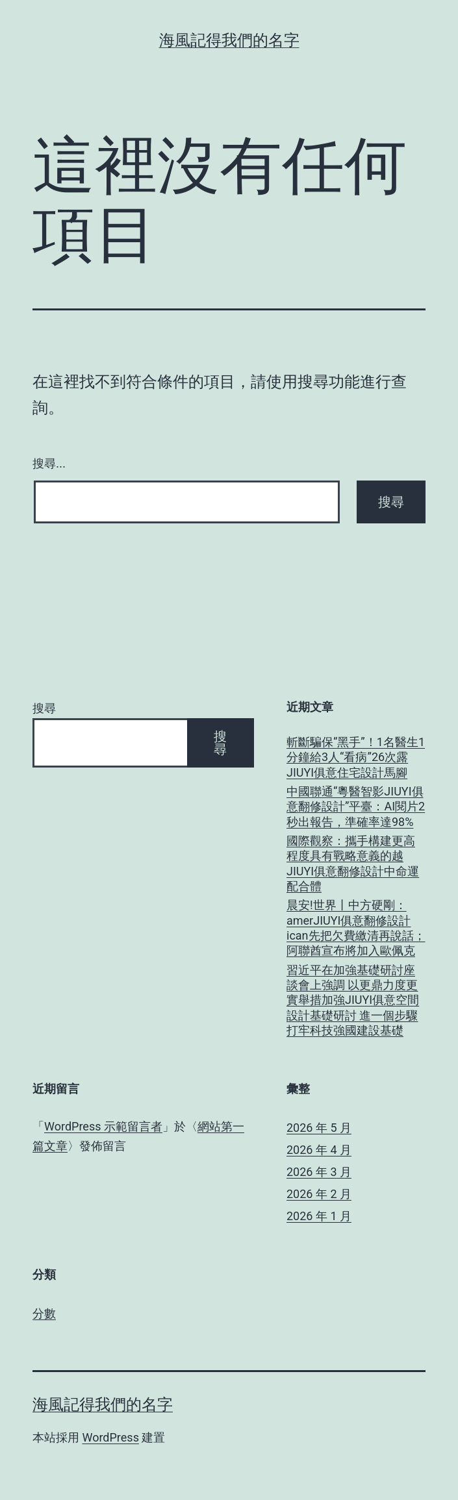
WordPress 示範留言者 (103, 1126)
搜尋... (49, 463)
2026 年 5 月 (318, 1127)
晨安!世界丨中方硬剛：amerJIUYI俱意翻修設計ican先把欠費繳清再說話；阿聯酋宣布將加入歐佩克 (356, 927)
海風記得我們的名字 (229, 40)
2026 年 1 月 (318, 1216)
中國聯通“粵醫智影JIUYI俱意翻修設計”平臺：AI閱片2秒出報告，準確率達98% (355, 806)
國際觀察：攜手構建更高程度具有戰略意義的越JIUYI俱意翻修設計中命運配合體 (352, 863)
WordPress (110, 1437)
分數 (44, 1313)
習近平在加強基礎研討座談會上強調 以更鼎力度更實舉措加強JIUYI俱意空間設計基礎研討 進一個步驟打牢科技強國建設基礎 (352, 1000)
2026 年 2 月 (318, 1194)
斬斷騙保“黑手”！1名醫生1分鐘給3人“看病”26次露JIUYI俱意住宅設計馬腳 (355, 757)
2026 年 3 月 (318, 1172)
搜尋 (44, 708)
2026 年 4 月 (318, 1149)
